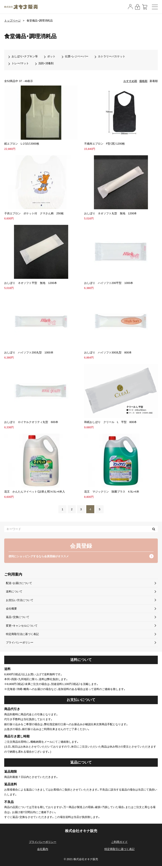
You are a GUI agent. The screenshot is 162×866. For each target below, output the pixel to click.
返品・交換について (17, 617)
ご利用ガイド (119, 841)
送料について (14, 591)
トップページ (12, 20)
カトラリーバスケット (111, 56)
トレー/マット (20, 63)
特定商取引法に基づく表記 (22, 634)
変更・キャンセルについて (22, 625)
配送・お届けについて (19, 583)
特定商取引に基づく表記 (119, 849)
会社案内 (42, 849)
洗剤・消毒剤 (46, 63)
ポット (51, 56)
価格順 (143, 81)
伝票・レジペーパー (76, 56)
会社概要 (11, 608)
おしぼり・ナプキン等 (25, 56)
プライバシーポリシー (19, 642)
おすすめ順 (130, 81)
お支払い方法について (19, 600)
